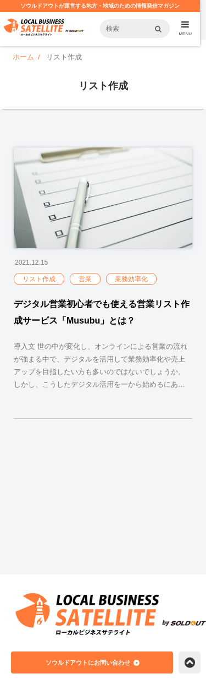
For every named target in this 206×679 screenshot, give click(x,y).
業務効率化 (131, 279)
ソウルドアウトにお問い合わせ (88, 662)
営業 (85, 279)
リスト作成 (39, 279)
